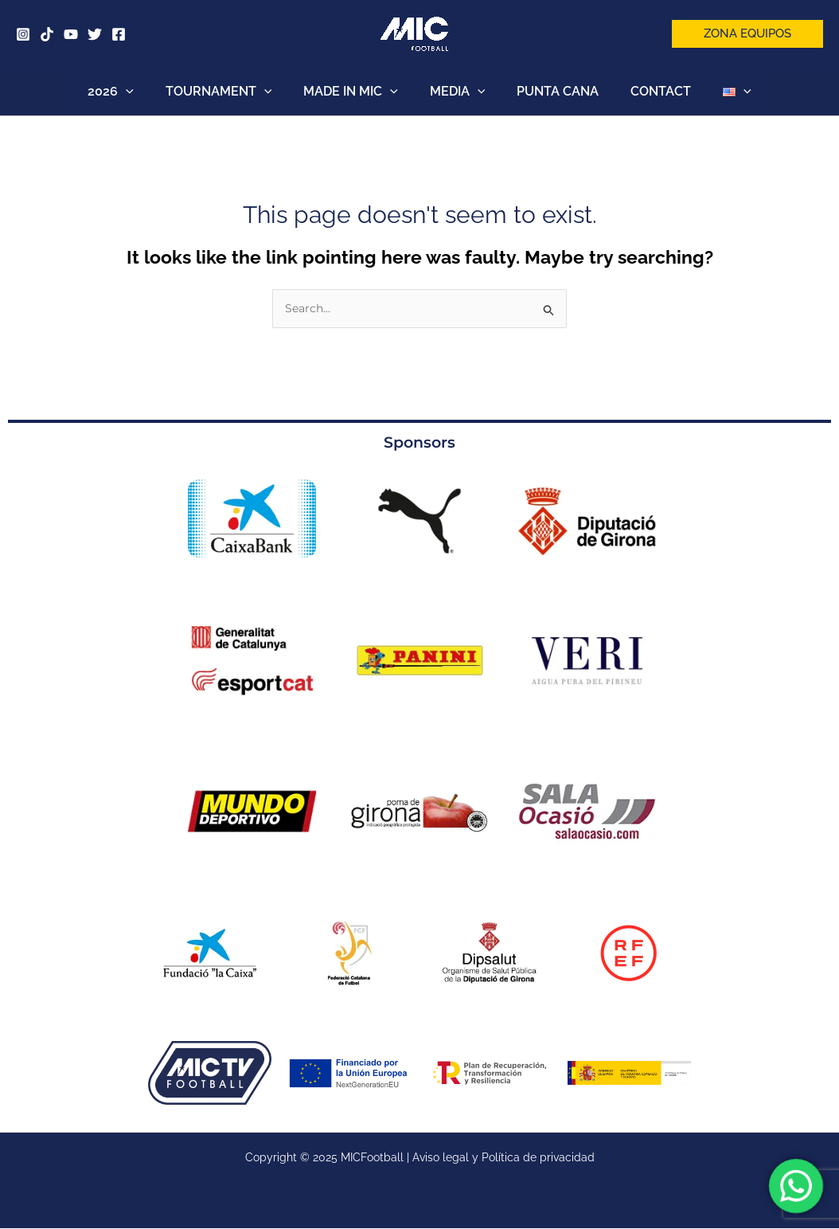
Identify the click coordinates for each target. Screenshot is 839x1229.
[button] (747, 34)
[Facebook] (118, 34)
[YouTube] (71, 34)
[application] (145, 91)
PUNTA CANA (551, 91)
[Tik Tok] (47, 34)
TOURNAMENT (231, 91)
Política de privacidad (538, 1158)
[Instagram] (23, 34)
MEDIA (458, 91)
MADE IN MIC (357, 91)
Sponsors (420, 442)
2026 (130, 91)
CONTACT (648, 91)
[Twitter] (95, 34)
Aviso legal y (447, 1158)
